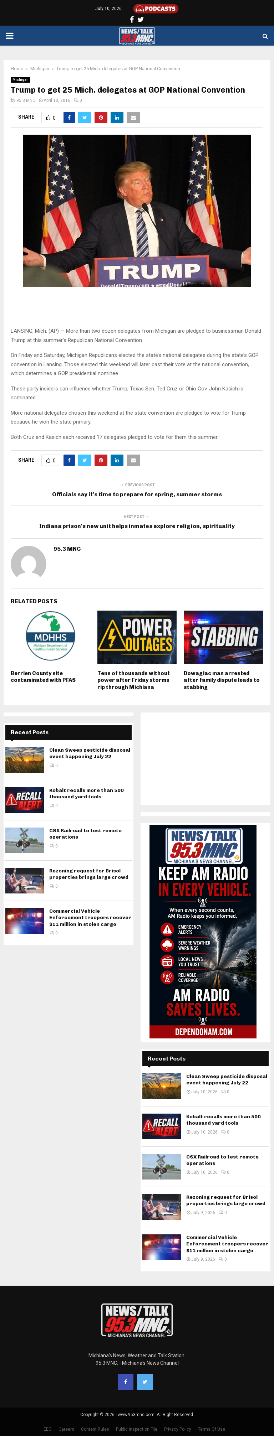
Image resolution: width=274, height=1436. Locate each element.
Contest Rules (95, 1429)
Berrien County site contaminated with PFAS (43, 677)
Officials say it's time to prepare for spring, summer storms (137, 494)
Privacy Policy (177, 1429)
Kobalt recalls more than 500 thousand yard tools (86, 793)
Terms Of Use (211, 1429)
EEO (48, 1429)
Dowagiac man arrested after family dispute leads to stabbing (222, 680)
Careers (66, 1429)
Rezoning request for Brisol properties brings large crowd (88, 874)
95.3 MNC (25, 100)
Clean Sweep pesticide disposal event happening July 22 (89, 753)
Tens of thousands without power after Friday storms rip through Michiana (133, 680)
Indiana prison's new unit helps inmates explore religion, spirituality (137, 526)
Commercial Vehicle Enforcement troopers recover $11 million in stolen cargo (90, 917)
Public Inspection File (136, 1429)
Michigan (20, 80)
